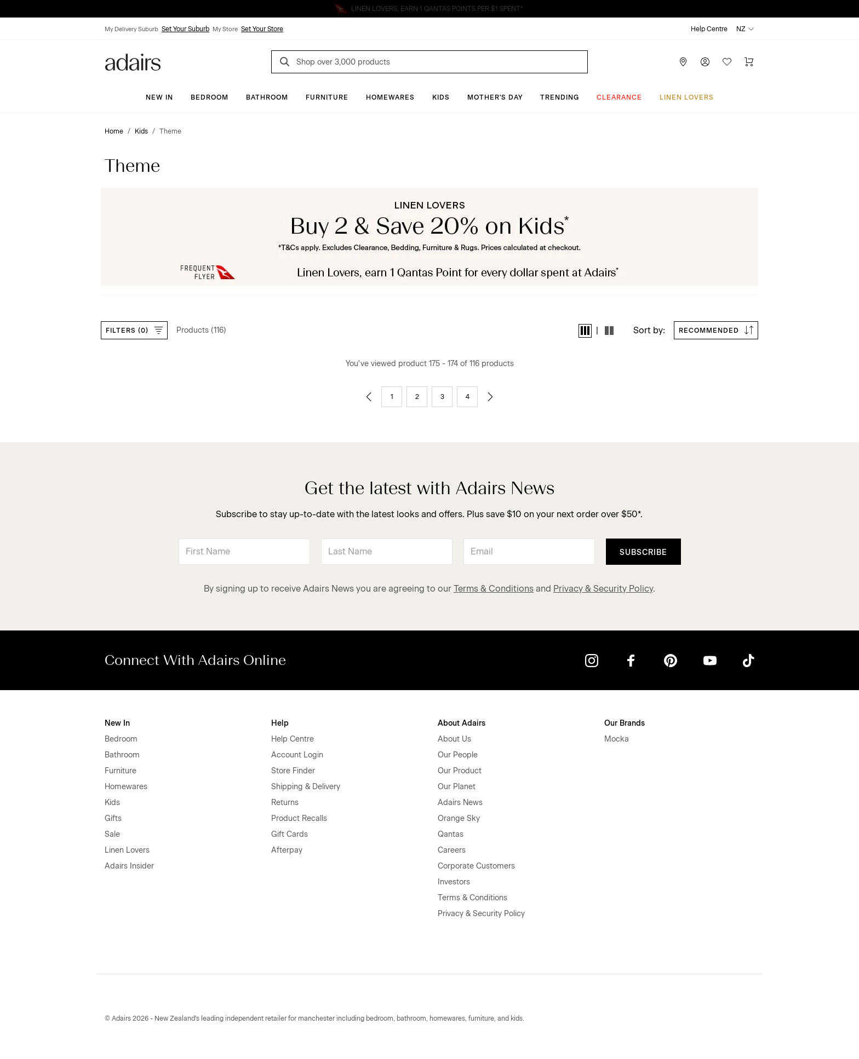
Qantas (450, 834)
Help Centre (709, 29)
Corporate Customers (476, 866)
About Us (454, 739)
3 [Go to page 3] (442, 397)
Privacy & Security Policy (603, 588)
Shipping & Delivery (305, 786)
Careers (452, 850)
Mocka (616, 739)
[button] (585, 331)
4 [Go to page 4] (467, 397)
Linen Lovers (687, 97)
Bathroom (267, 97)
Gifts (113, 818)
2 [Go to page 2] (417, 397)
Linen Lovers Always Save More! (429, 9)
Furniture (327, 97)
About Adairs (461, 723)
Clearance (619, 97)
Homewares (390, 97)
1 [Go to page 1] (392, 397)
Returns (285, 802)
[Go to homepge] (133, 61)
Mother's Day (495, 97)
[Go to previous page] (368, 396)
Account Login (297, 755)
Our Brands (624, 723)
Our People (458, 755)
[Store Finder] (683, 62)
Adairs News (460, 802)
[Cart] (748, 62)
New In (159, 97)
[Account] (705, 62)
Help (280, 723)
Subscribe (643, 552)
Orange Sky (459, 818)
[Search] (286, 63)
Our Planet (457, 786)
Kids (441, 97)
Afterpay (286, 850)
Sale (112, 834)
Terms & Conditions (494, 588)
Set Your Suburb (185, 29)
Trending (559, 97)
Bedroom (209, 97)
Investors (454, 882)
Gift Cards (289, 834)
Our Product (460, 771)
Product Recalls (299, 818)
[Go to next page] (490, 396)
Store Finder (293, 771)
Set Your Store (262, 29)
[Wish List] (726, 62)
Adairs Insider (129, 866)
